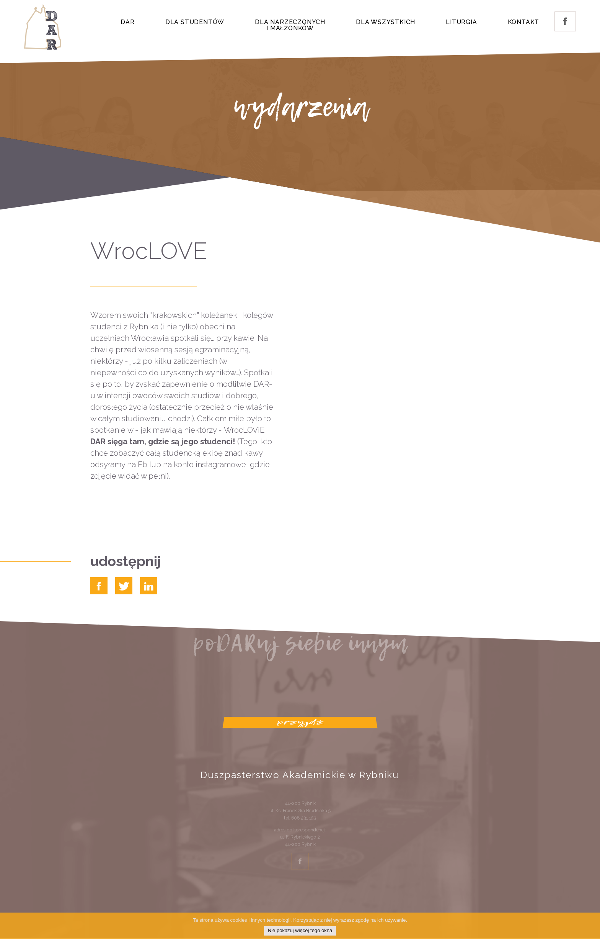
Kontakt (524, 22)
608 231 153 (303, 821)
